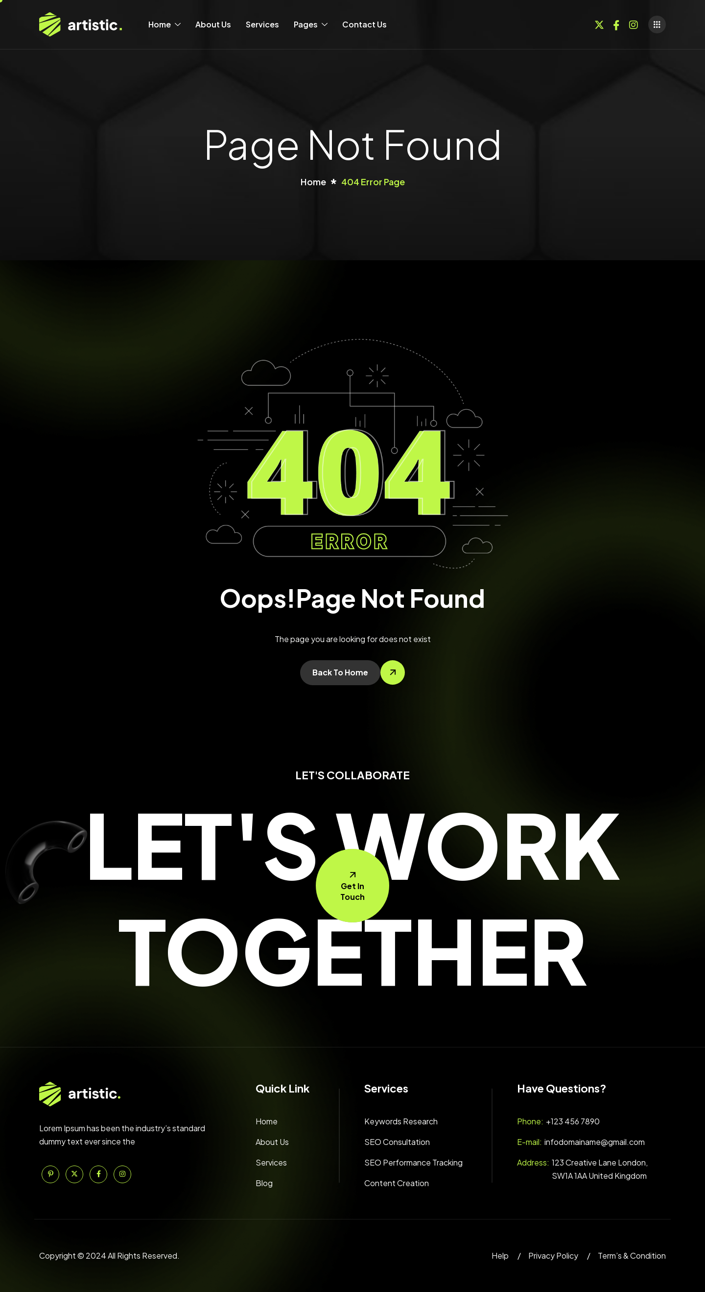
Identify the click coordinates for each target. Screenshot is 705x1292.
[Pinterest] (50, 1174)
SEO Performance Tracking (413, 1162)
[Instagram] (633, 23)
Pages (311, 24)
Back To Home (340, 672)
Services (262, 24)
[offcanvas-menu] (657, 24)
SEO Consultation (397, 1142)
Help (500, 1255)
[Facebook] (616, 23)
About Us (213, 24)
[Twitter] (599, 23)
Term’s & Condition (632, 1255)
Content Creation (396, 1183)
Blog (264, 1183)
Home (164, 24)
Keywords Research (401, 1121)
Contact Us (364, 24)
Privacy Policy (553, 1255)
